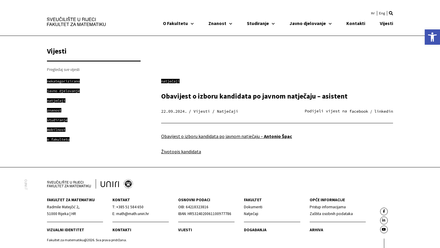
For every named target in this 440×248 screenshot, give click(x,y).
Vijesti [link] (386, 23)
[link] (432, 37)
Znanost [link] (220, 23)
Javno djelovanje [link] (310, 23)
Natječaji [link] (170, 81)
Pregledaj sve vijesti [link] (63, 69)
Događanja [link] (255, 229)
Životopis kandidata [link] (181, 151)
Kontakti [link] (355, 23)
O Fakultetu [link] (178, 23)
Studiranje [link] (261, 23)
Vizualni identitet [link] (65, 229)
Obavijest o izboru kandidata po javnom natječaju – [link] (226, 136)
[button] (391, 13)
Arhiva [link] (316, 229)
